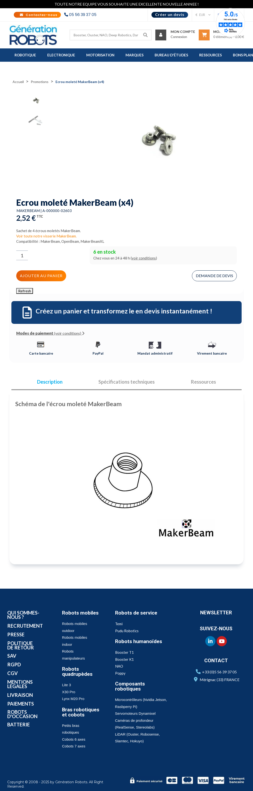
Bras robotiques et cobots (80, 712)
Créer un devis (169, 14)
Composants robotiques (130, 686)
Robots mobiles (80, 613)
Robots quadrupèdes (77, 671)
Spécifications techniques (126, 382)
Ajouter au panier (41, 275)
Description (50, 382)
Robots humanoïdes (138, 641)
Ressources (203, 382)
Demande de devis (214, 275)
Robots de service (136, 613)
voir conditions (144, 258)
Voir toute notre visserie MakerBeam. (46, 236)
